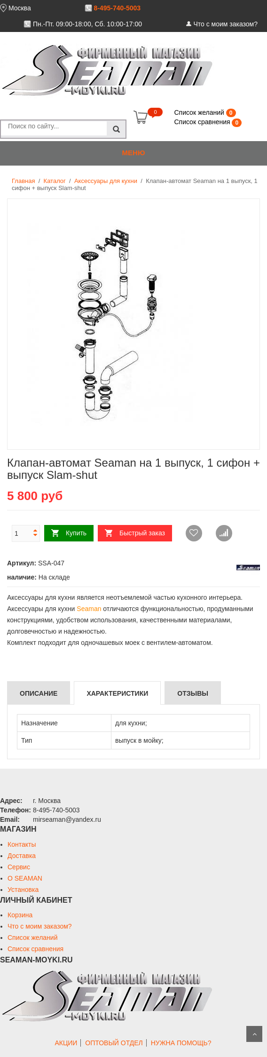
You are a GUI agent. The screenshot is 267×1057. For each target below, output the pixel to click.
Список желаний (200, 112)
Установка (23, 889)
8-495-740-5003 (117, 8)
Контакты (22, 844)
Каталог (55, 180)
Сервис (19, 867)
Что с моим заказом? (225, 24)
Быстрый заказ (142, 533)
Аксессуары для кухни (105, 180)
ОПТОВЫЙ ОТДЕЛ (113, 1043)
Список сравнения (203, 122)
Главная (23, 180)
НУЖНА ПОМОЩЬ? (181, 1043)
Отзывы (192, 693)
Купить (76, 533)
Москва (19, 8)
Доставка (22, 855)
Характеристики (117, 693)
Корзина (20, 915)
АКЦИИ (66, 1043)
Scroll (254, 1034)
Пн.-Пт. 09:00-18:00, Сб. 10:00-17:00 (87, 24)
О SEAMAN (25, 878)
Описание (38, 693)
